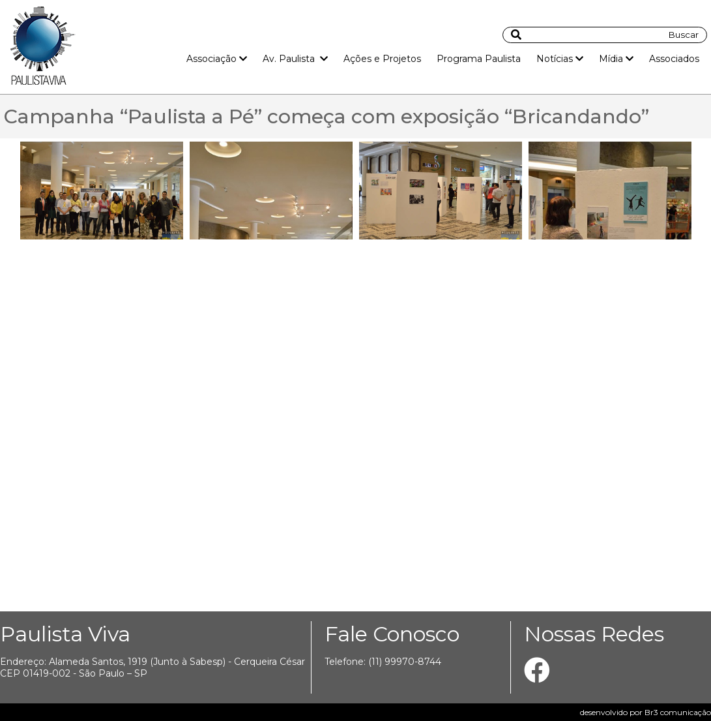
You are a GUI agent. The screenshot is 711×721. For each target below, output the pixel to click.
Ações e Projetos (382, 59)
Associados (674, 59)
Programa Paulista (479, 59)
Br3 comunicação (678, 712)
